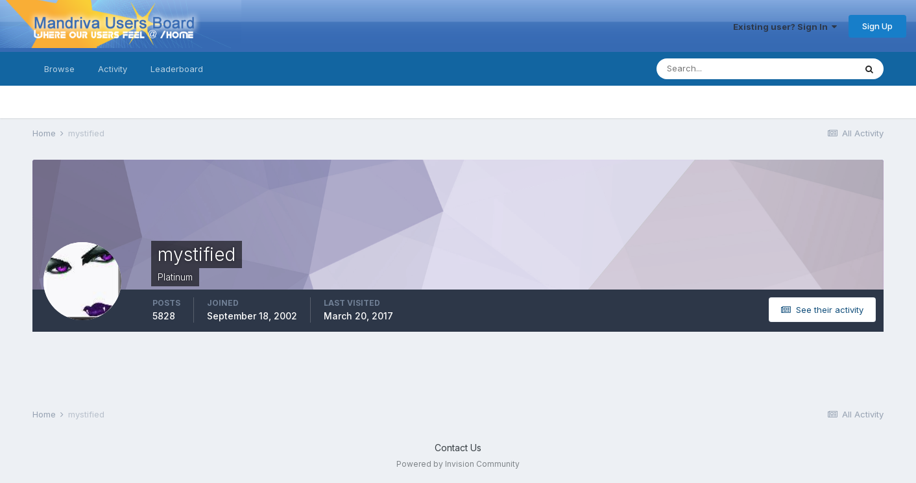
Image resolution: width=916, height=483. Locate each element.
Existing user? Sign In (785, 26)
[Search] (714, 68)
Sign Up (877, 26)
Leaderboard (177, 69)
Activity (112, 69)
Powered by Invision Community (458, 464)
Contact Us (458, 447)
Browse (59, 69)
